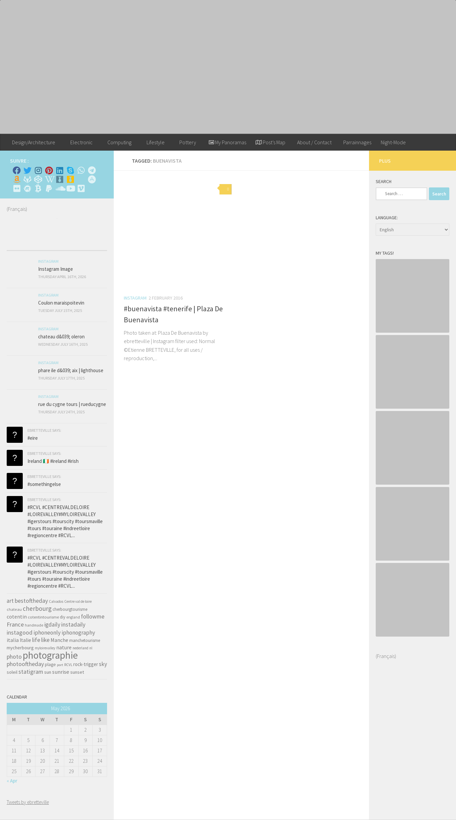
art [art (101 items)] (10, 600)
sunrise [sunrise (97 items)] (60, 671)
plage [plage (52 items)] (50, 664)
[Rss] (81, 179)
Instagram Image (55, 269)
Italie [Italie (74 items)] (25, 640)
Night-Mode (393, 142)
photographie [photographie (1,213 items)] (50, 655)
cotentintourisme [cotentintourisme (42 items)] (43, 617)
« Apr (12, 780)
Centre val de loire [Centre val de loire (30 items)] (78, 601)
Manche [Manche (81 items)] (59, 640)
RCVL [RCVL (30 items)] (68, 664)
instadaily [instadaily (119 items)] (73, 624)
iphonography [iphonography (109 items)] (78, 632)
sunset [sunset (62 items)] (77, 672)
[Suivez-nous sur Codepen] (38, 179)
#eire (32, 438)
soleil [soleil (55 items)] (12, 672)
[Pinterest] (49, 170)
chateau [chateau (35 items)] (14, 609)
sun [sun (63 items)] (47, 672)
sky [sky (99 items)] (103, 664)
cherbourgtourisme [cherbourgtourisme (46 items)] (70, 609)
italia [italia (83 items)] (13, 640)
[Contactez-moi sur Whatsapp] (81, 170)
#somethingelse (44, 484)
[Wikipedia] (49, 179)
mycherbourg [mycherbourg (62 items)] (20, 648)
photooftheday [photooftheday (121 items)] (25, 664)
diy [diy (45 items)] (62, 617)
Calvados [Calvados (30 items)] (56, 601)
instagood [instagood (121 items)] (19, 632)
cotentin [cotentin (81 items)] (17, 616)
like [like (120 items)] (45, 640)
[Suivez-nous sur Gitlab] (27, 179)
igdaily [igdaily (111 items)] (52, 624)
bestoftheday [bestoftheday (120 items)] (31, 600)
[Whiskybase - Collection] (60, 179)
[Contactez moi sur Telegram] (92, 170)
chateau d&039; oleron (61, 336)
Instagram (135, 298)
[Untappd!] (70, 179)
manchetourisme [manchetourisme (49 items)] (84, 640)
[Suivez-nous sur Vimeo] (81, 188)
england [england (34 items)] (73, 617)
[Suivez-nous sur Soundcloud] (60, 188)
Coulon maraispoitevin (61, 303)
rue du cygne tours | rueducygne (72, 404)
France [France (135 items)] (15, 624)
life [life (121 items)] (36, 640)
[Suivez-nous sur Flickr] (17, 188)
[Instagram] (38, 170)
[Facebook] (17, 170)
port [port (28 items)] (60, 665)
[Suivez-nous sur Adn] (92, 179)
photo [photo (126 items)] (14, 656)
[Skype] (70, 170)
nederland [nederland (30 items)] (80, 648)
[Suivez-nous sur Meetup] (27, 188)
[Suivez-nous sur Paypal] (49, 188)
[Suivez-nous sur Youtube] (70, 188)
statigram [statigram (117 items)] (30, 671)
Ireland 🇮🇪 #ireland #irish (53, 461)
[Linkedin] (60, 170)
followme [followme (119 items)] (92, 616)
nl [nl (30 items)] (90, 648)
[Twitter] (27, 170)
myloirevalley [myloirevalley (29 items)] (45, 648)
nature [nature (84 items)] (64, 647)
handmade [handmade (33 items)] (34, 625)
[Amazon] (17, 179)
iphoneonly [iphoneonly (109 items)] (47, 632)
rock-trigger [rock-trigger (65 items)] (85, 664)
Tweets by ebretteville (28, 802)
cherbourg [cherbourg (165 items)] (37, 608)
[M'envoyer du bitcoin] (38, 188)
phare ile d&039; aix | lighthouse (70, 370)
